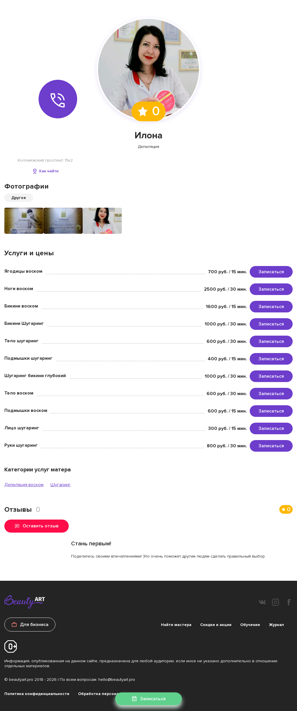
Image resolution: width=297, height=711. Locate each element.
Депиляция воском (24, 485)
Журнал (276, 624)
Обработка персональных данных (112, 693)
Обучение (250, 624)
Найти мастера (176, 624)
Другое (18, 197)
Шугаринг (60, 485)
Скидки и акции (215, 624)
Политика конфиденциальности (36, 693)
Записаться (271, 272)
